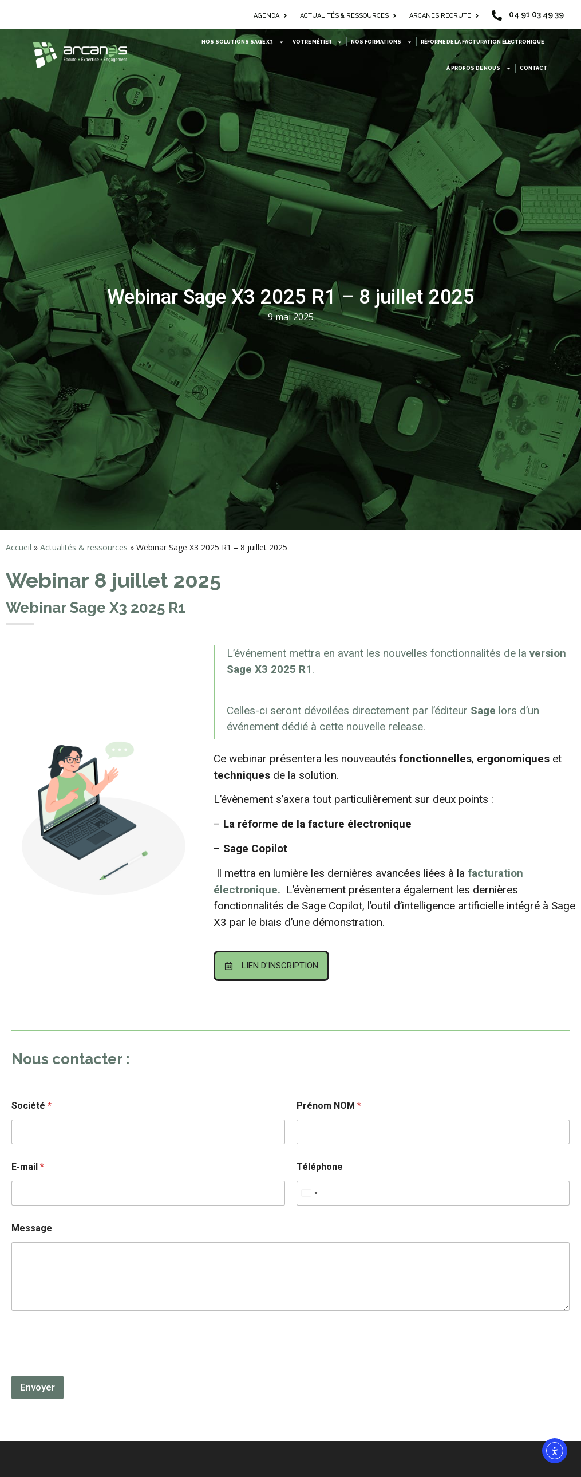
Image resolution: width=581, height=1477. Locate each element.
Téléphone (320, 1166)
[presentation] (98, 1368)
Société (31, 1105)
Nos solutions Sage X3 (242, 42)
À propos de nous (478, 68)
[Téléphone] (433, 1193)
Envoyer (37, 1387)
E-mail (27, 1166)
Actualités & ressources (84, 547)
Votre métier (317, 42)
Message (31, 1228)
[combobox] (309, 1193)
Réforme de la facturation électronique (482, 42)
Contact (533, 68)
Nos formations (381, 42)
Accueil (18, 547)
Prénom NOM (329, 1105)
